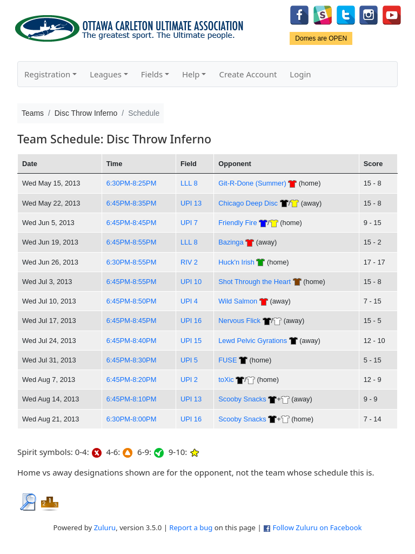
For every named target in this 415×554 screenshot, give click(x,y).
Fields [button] (152, 74)
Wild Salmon (237, 301)
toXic (226, 379)
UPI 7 (189, 223)
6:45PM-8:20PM (131, 379)
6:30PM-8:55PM (131, 262)
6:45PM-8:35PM (131, 203)
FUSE (227, 360)
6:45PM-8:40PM (131, 341)
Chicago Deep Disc (248, 203)
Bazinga (230, 242)
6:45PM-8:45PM (131, 223)
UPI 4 (189, 301)
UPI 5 (189, 360)
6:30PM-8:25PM (131, 183)
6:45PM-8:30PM (131, 360)
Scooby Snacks (242, 399)
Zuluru (105, 527)
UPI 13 (191, 203)
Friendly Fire (237, 223)
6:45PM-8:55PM (131, 242)
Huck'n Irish (236, 262)
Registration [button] (47, 74)
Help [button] (191, 74)
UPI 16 (191, 320)
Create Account (248, 74)
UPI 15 (191, 341)
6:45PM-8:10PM (131, 399)
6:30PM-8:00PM (131, 419)
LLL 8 (189, 183)
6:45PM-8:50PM (131, 301)
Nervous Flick (239, 320)
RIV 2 (189, 262)
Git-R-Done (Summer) (252, 183)
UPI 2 (189, 379)
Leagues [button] (106, 74)
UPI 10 (191, 282)
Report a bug (190, 527)
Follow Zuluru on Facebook (317, 527)
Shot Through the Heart (254, 282)
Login (300, 74)
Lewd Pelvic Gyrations (252, 341)
